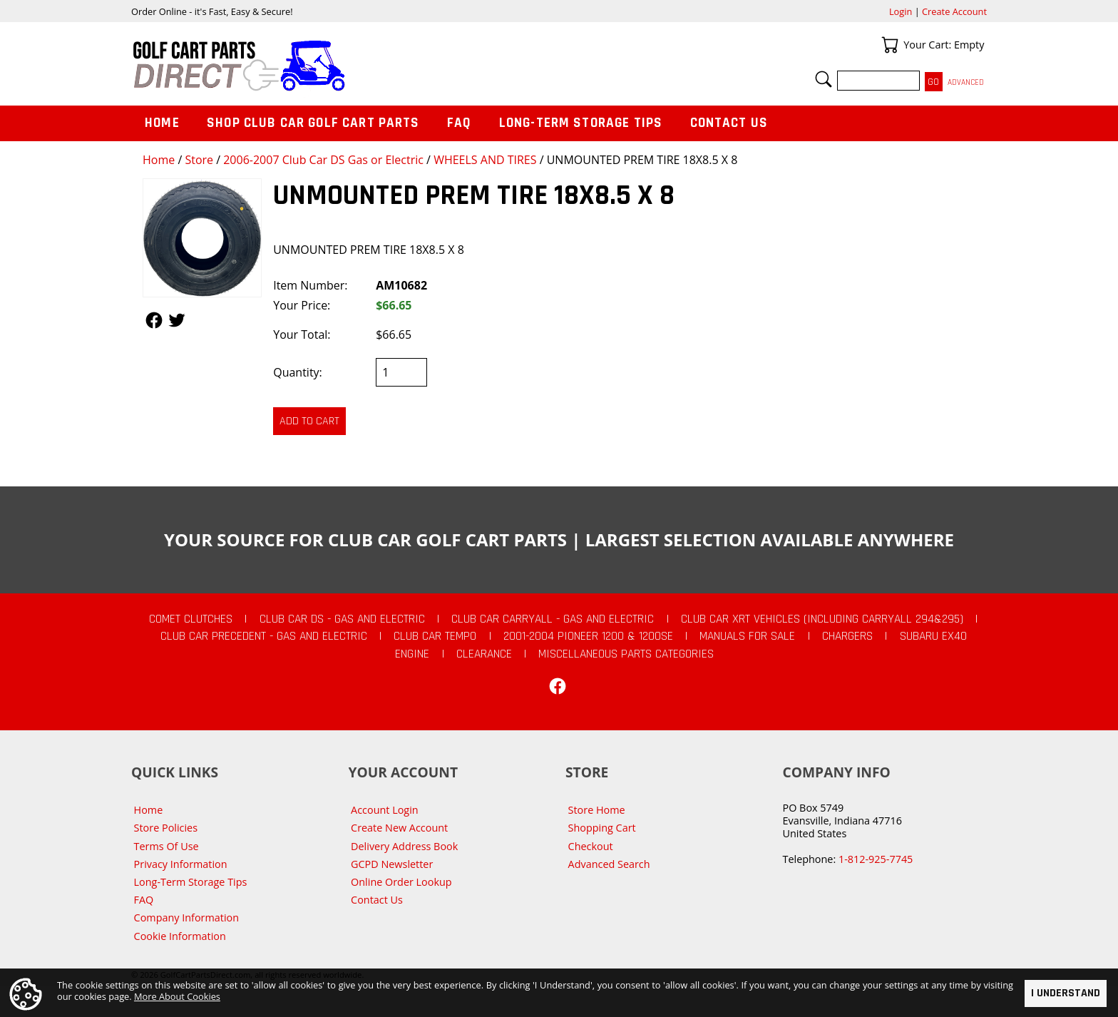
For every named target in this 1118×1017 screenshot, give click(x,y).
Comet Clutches (190, 619)
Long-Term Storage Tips (580, 123)
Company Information (186, 917)
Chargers (847, 636)
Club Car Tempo (435, 636)
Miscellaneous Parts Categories (626, 654)
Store (199, 160)
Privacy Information (180, 864)
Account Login (385, 810)
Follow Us (154, 320)
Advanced (966, 82)
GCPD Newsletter (392, 864)
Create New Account (399, 827)
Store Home (596, 810)
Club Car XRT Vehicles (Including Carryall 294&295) (822, 619)
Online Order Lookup (401, 882)
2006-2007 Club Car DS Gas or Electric (323, 160)
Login (900, 11)
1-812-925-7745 (875, 859)
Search (823, 79)
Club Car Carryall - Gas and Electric (552, 619)
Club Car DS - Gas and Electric (342, 619)
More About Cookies (177, 996)
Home (159, 160)
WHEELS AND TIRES (485, 160)
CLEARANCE (484, 654)
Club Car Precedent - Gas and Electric (263, 636)
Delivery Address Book (404, 846)
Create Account (954, 11)
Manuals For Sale (747, 636)
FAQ (459, 123)
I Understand (1065, 993)
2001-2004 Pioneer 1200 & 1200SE (588, 636)
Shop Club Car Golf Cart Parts (313, 123)
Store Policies (166, 827)
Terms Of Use (166, 846)
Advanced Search (609, 864)
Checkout (590, 846)
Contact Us (729, 123)
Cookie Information (180, 936)
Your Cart (889, 45)
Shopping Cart (602, 827)
